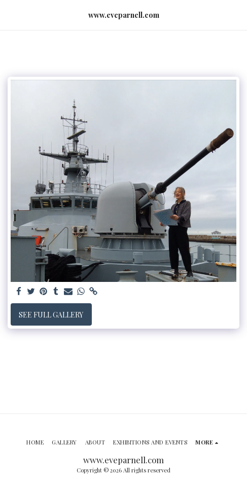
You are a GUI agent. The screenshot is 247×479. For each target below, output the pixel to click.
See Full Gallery (51, 315)
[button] (11, 14)
